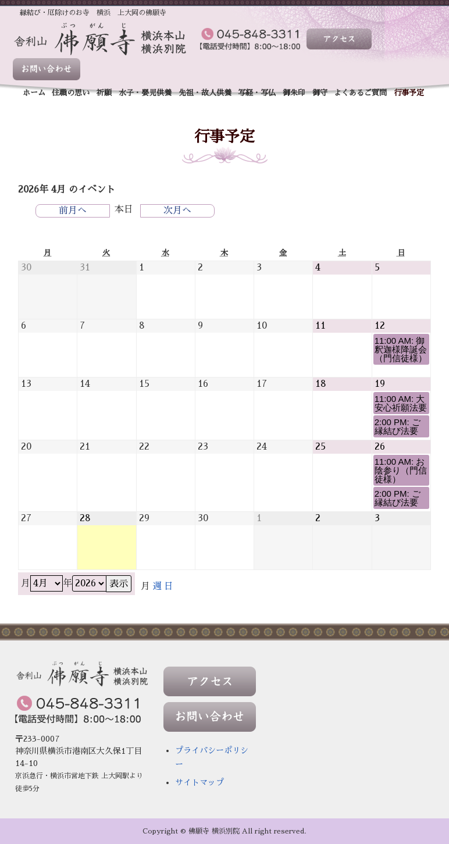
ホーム (34, 93)
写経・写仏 (257, 93)
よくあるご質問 (360, 93)
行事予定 (409, 93)
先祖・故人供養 (205, 93)
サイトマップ (199, 782)
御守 (319, 93)
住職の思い (71, 93)
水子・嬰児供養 (145, 93)
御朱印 (294, 93)
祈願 (104, 93)
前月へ (73, 210)
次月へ (177, 210)
